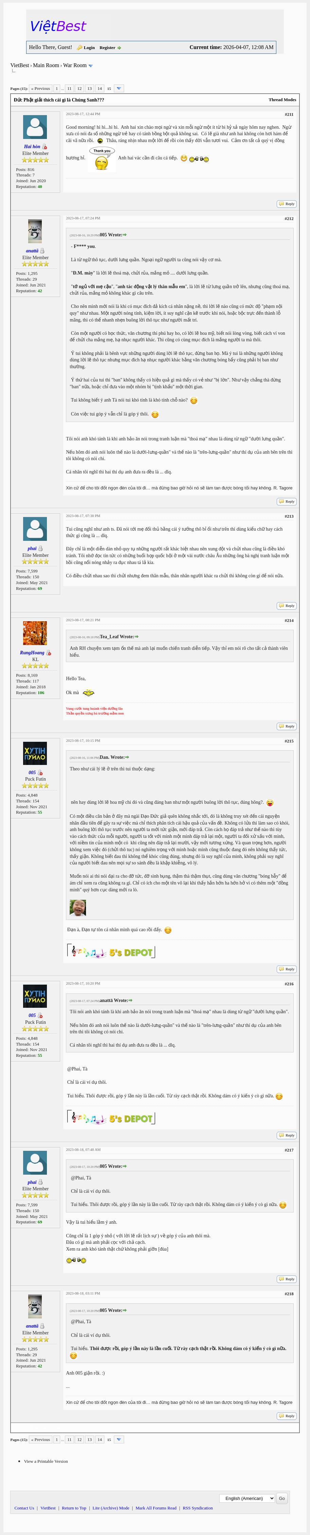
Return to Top (74, 1507)
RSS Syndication (198, 1507)
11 (69, 88)
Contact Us (24, 1507)
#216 (289, 983)
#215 (289, 740)
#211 (289, 114)
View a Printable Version (46, 1461)
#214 (289, 620)
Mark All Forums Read (156, 1507)
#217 (289, 1150)
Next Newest (53, 1427)
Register (107, 47)
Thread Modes (282, 99)
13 (89, 88)
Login (89, 47)
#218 (289, 1293)
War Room (75, 65)
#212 (289, 218)
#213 (289, 516)
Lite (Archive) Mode (110, 1507)
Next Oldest (27, 1427)
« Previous (40, 88)
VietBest (19, 65)
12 (79, 88)
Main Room (46, 65)
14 (100, 88)
